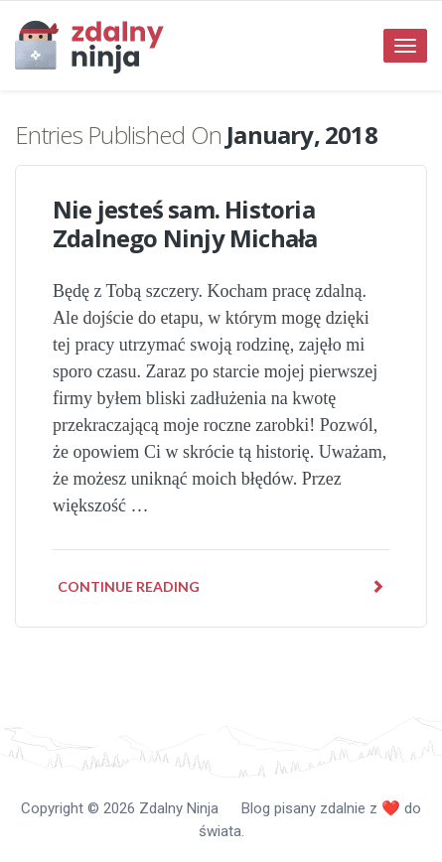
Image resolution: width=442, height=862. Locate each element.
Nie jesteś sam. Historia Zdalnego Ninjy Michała (185, 223)
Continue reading (221, 586)
